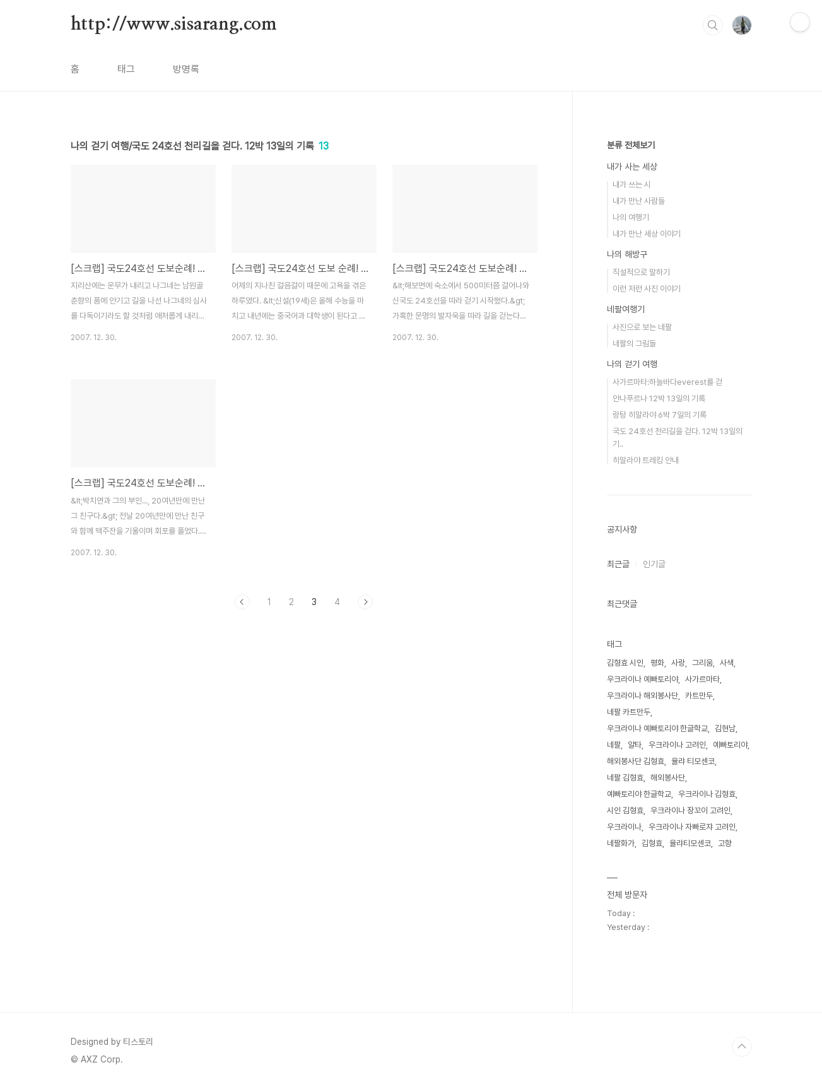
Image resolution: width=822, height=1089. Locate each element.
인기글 (654, 564)
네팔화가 (621, 843)
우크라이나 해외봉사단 (642, 695)
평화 (657, 663)
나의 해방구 (627, 254)
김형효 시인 (625, 663)
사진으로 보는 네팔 (642, 327)
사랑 (678, 663)
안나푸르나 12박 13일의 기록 (659, 398)
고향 (725, 843)
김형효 (652, 843)
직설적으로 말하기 (641, 272)
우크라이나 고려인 (677, 745)
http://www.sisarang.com (174, 24)
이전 (242, 601)
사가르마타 (702, 679)
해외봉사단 (667, 777)
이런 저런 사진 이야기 (647, 288)
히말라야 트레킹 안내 (646, 460)
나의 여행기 (631, 217)
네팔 (614, 745)
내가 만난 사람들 (639, 201)
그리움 (702, 663)
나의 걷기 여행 (632, 364)
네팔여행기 (626, 309)
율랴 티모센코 (693, 761)
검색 (712, 25)
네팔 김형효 (625, 777)
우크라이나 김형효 (707, 794)
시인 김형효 (625, 810)
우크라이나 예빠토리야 (642, 679)
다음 (365, 601)
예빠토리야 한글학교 (639, 794)
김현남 (725, 728)
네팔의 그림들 (634, 343)
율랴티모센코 (690, 843)
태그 (126, 69)
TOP (742, 1047)
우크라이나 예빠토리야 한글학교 (657, 728)
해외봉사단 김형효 (635, 761)
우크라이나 (624, 827)
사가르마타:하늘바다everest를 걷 (667, 382)
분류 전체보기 (631, 145)
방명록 (186, 69)
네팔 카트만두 (628, 712)
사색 (727, 663)
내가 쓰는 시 (632, 184)
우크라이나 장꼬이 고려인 (690, 810)
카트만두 (699, 695)
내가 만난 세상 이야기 (647, 233)
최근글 (618, 564)
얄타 (635, 745)
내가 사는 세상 (632, 167)
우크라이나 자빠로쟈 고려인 (692, 827)
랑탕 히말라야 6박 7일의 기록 (660, 415)
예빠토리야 (730, 745)
